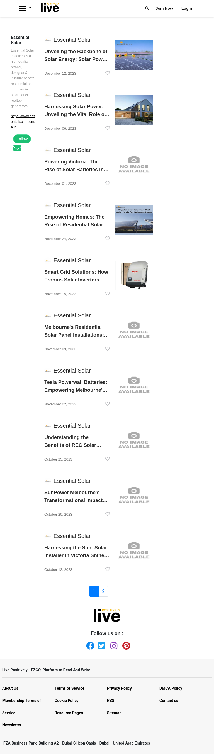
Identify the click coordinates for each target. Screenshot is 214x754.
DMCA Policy (170, 688)
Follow (22, 139)
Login (186, 8)
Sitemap (114, 713)
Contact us (168, 700)
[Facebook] (89, 644)
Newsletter (11, 725)
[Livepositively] (28, 8)
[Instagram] (113, 644)
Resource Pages (69, 713)
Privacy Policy (119, 688)
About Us (10, 688)
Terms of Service (69, 688)
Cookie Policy (67, 700)
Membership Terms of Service (21, 706)
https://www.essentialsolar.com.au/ (23, 121)
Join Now (164, 8)
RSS (110, 700)
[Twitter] (101, 644)
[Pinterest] (125, 644)
